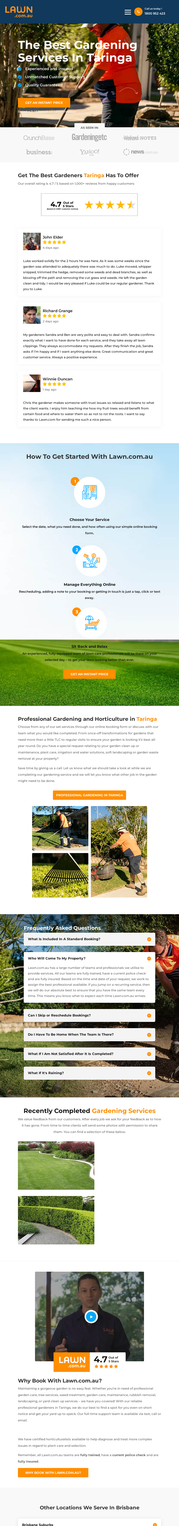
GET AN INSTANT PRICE (44, 103)
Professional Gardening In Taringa (89, 795)
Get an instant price (89, 674)
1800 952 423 (155, 13)
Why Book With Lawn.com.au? (53, 1473)
